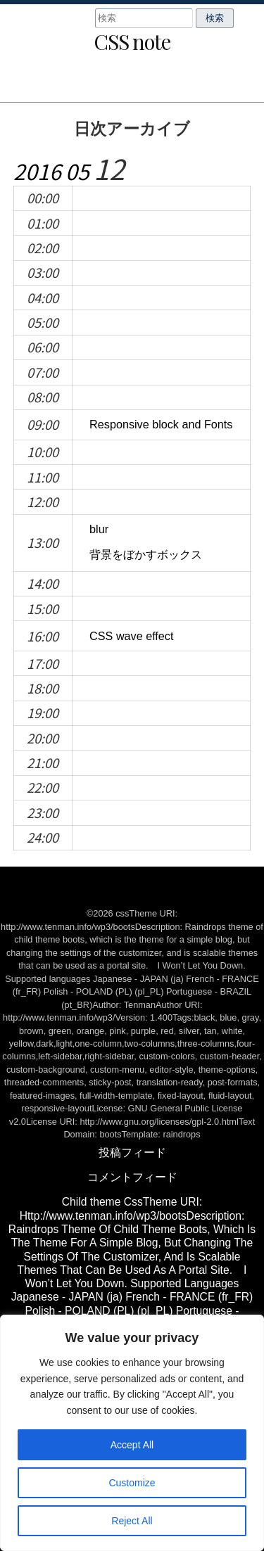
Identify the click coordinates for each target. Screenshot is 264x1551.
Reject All (131, 1520)
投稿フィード (132, 1153)
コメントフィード (132, 1177)
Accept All (132, 1444)
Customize (131, 1482)
